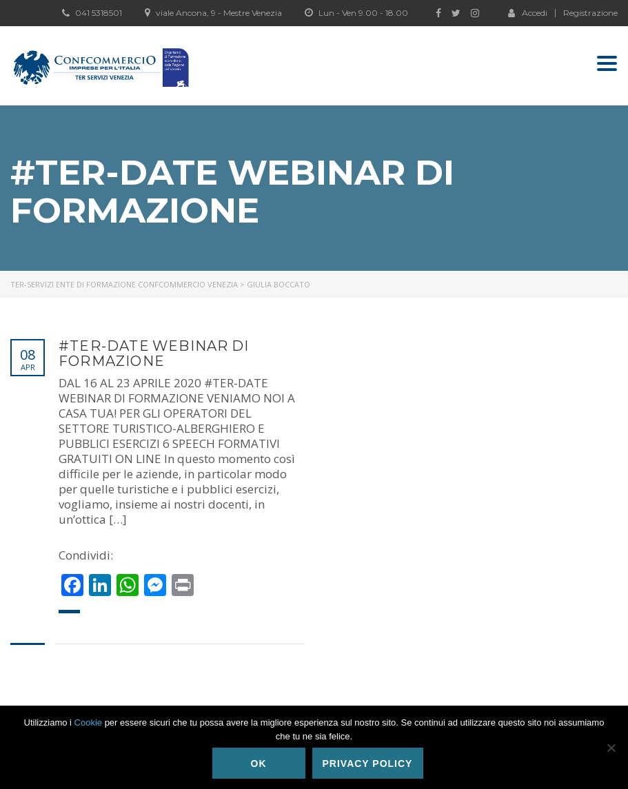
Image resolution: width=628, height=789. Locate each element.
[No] (611, 748)
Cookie (88, 722)
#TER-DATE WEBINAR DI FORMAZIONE (154, 353)
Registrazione (590, 13)
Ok (259, 763)
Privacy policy (368, 763)
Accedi (527, 12)
